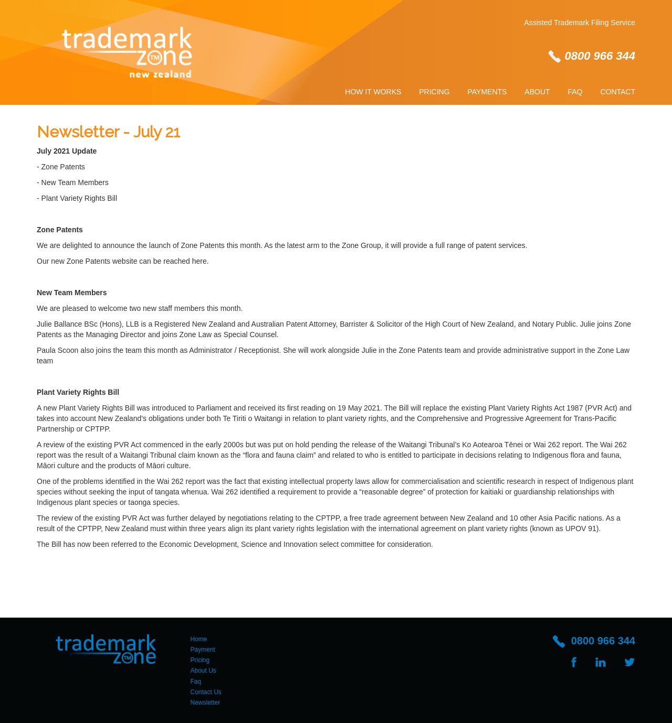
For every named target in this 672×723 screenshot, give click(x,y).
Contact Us (206, 692)
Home (199, 639)
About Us (203, 670)
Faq (575, 92)
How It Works (373, 92)
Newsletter (205, 702)
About (537, 92)
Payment (203, 649)
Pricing (434, 92)
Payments (487, 92)
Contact (617, 92)
